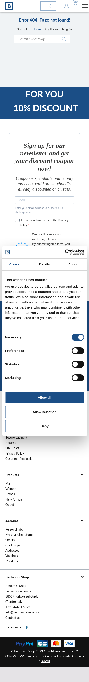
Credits (56, 656)
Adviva (45, 661)
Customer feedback (18, 458)
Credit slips (12, 545)
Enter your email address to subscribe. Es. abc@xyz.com (39, 210)
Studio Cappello (73, 656)
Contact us (12, 618)
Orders (10, 540)
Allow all (44, 397)
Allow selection (44, 412)
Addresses (12, 550)
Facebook (27, 627)
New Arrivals (14, 499)
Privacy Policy (14, 453)
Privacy (32, 656)
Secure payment (16, 437)
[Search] (42, 39)
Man (8, 483)
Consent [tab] (16, 264)
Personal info (14, 529)
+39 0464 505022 (17, 607)
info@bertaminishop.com (22, 612)
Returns (10, 443)
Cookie (44, 656)
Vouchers (11, 556)
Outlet (9, 504)
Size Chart (12, 448)
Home (37, 29)
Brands (10, 494)
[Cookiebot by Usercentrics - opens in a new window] (65, 252)
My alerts (11, 561)
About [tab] (73, 264)
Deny (44, 426)
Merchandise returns (19, 534)
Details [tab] (44, 264)
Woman (10, 489)
